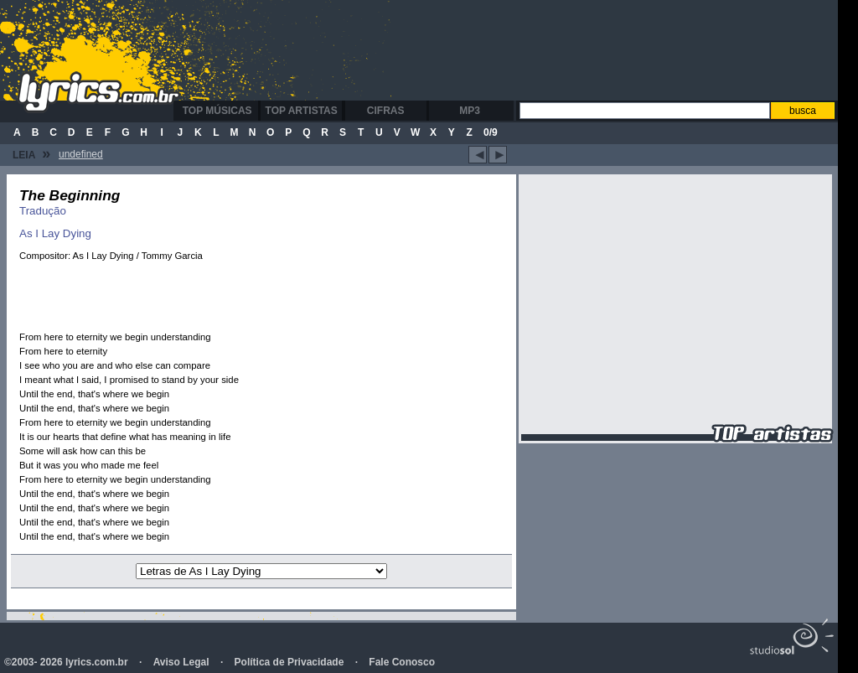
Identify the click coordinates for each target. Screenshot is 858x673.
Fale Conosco (402, 662)
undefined (81, 154)
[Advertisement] (514, 50)
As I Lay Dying (55, 233)
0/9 (490, 132)
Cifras (386, 110)
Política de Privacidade (289, 662)
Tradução (42, 210)
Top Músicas (217, 110)
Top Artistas (302, 110)
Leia (31, 153)
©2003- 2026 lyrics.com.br (66, 662)
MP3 (469, 110)
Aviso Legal (181, 662)
